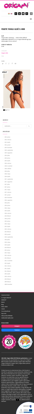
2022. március (8, 139)
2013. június (7, 250)
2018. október (8, 168)
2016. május (7, 208)
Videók (3, 309)
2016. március (8, 213)
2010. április (7, 274)
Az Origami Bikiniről (6, 297)
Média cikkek (4, 306)
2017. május (7, 189)
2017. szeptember (9, 179)
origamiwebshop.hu (20, 382)
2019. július (7, 155)
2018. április (7, 176)
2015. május (7, 224)
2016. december (8, 197)
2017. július (7, 184)
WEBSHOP (3, 300)
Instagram (17, 326)
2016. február (8, 216)
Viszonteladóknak (5, 311)
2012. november (8, 260)
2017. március (8, 192)
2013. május (7, 253)
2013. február (8, 258)
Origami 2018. (4, 53)
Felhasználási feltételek (6, 315)
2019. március (8, 163)
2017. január (7, 195)
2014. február (8, 247)
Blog (2, 304)
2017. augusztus (8, 182)
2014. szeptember (9, 237)
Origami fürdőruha (5, 363)
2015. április (7, 226)
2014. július (7, 239)
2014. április (7, 245)
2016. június (7, 205)
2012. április (7, 263)
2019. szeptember (9, 150)
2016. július (7, 203)
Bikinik (3, 302)
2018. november (8, 166)
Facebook (17, 330)
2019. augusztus (8, 153)
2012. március (8, 266)
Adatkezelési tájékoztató (7, 318)
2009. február (8, 281)
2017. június (7, 187)
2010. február (8, 279)
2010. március (8, 276)
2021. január (7, 145)
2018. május (7, 174)
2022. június (7, 137)
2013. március (8, 255)
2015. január (7, 234)
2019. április (7, 160)
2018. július (7, 171)
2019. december (8, 147)
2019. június (7, 158)
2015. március (8, 229)
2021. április (7, 142)
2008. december (8, 284)
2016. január (7, 218)
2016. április (7, 210)
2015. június (7, 221)
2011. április (7, 268)
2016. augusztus (8, 200)
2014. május (7, 242)
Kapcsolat (3, 313)
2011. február (8, 271)
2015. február (8, 231)
